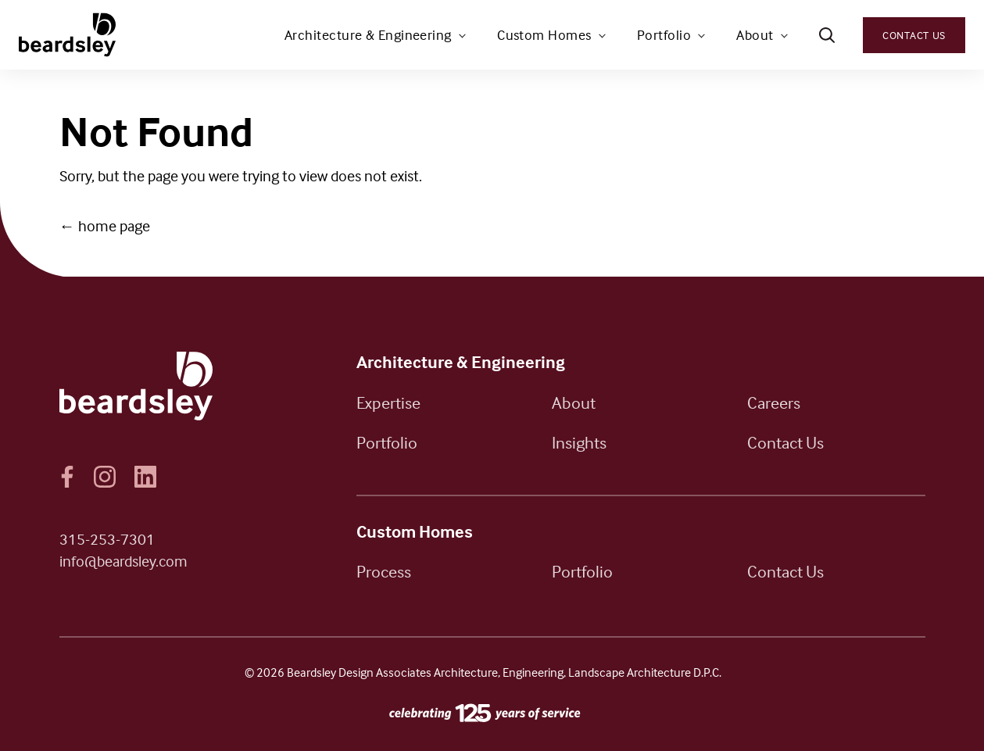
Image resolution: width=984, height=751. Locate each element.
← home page (104, 225)
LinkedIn (145, 477)
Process (383, 571)
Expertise (388, 402)
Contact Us (914, 34)
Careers (773, 402)
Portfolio (664, 35)
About (754, 35)
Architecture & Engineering (368, 35)
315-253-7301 (107, 539)
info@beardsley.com (123, 560)
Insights (579, 442)
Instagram (105, 477)
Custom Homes (544, 35)
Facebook (67, 477)
